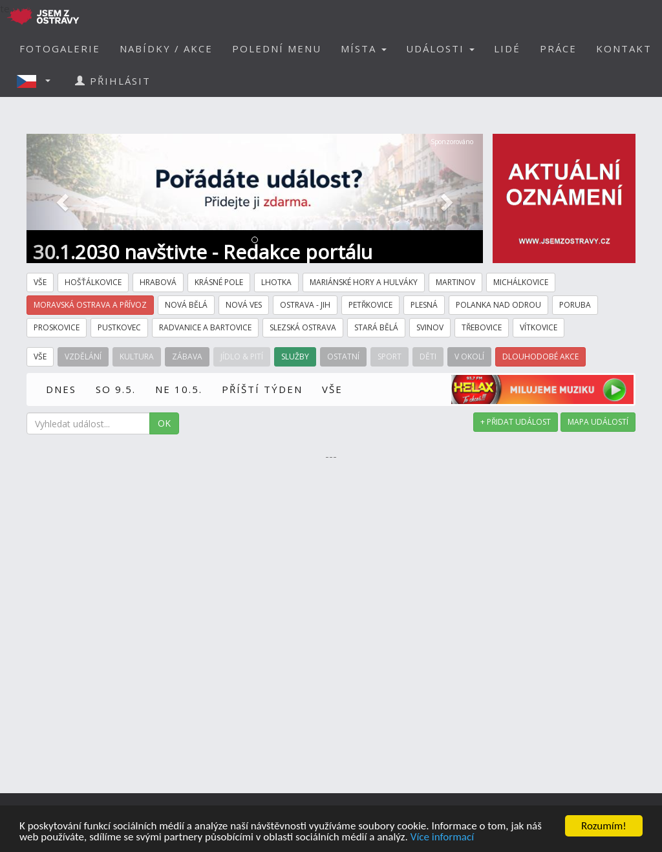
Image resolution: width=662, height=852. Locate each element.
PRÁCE (558, 48)
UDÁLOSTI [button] (440, 48)
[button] (37, 81)
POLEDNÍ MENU (276, 48)
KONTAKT (624, 48)
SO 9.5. (116, 389)
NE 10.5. (178, 389)
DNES (61, 389)
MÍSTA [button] (364, 48)
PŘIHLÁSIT (113, 80)
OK (164, 423)
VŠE (332, 389)
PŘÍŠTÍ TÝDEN (262, 389)
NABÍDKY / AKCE (166, 48)
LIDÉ (507, 48)
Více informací (442, 837)
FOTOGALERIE (59, 48)
